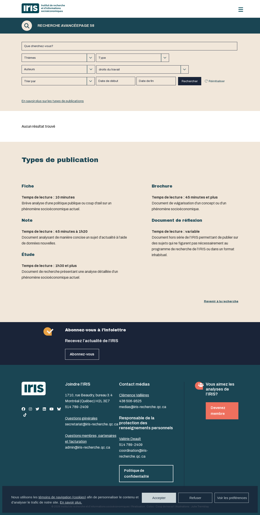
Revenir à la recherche (221, 301)
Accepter (159, 498)
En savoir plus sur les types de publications (53, 101)
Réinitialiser (217, 81)
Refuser (195, 498)
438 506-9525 (130, 401)
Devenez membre (218, 411)
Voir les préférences (232, 498)
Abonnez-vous (82, 354)
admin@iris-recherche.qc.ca (87, 447)
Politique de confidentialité (136, 473)
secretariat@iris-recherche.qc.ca (91, 424)
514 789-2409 (76, 407)
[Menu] (241, 9)
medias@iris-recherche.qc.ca (142, 407)
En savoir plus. (71, 502)
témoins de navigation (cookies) (62, 497)
